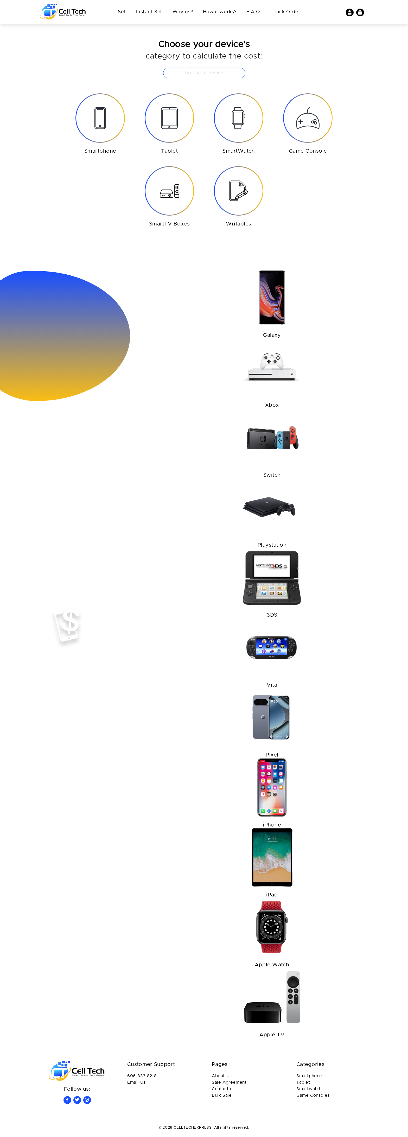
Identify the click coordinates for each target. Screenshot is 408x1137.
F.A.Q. (254, 12)
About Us (222, 1076)
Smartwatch (309, 1089)
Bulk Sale (222, 1095)
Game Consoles (313, 1095)
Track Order (286, 12)
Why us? (183, 12)
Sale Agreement (229, 1082)
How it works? (220, 12)
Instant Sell (149, 12)
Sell (122, 12)
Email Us (136, 1082)
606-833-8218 (142, 1076)
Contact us (223, 1089)
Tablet (303, 1082)
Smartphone (309, 1076)
